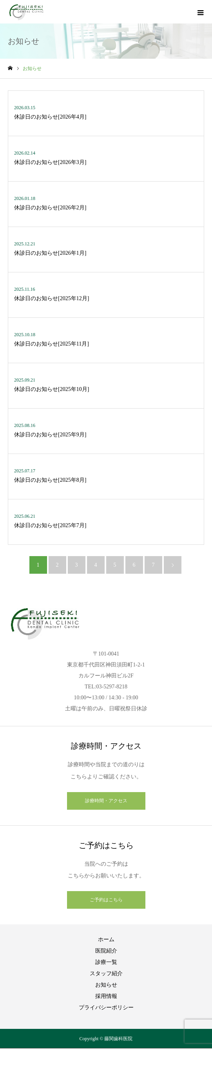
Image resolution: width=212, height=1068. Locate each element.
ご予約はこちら (106, 899)
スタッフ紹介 (106, 973)
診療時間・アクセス (106, 800)
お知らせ (106, 985)
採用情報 (106, 996)
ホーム (106, 939)
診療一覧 (106, 962)
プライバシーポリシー (106, 1007)
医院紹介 (106, 951)
